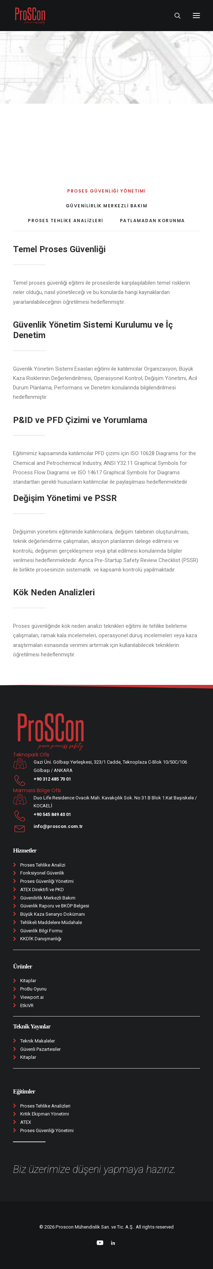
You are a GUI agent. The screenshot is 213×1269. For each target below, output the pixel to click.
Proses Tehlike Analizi (42, 865)
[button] (196, 15)
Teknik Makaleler (37, 1041)
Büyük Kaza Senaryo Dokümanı (52, 914)
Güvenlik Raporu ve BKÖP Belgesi (54, 905)
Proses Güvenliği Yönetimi (47, 881)
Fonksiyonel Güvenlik (42, 873)
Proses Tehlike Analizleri (45, 1106)
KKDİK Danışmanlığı (40, 938)
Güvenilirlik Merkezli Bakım (47, 898)
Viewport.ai (32, 997)
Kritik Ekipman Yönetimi (44, 1114)
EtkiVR (27, 1005)
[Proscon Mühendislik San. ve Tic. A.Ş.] (30, 16)
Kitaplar (28, 980)
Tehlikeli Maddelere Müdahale (51, 922)
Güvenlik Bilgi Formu (41, 930)
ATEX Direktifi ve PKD (42, 889)
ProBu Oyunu (33, 989)
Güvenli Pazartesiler (40, 1049)
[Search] (174, 15)
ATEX (25, 1122)
